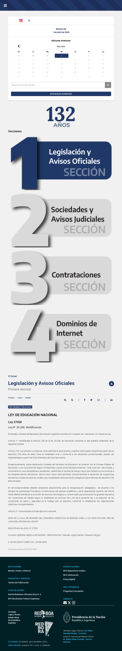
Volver (12, 376)
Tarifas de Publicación (18, 582)
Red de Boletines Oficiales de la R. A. (25, 594)
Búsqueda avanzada (61, 93)
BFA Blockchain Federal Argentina (23, 598)
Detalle (28, 397)
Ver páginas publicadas (20, 407)
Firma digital (69, 579)
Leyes (20, 397)
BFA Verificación (71, 575)
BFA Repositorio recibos (74, 570)
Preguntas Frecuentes (73, 591)
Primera (11, 397)
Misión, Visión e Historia (19, 570)
